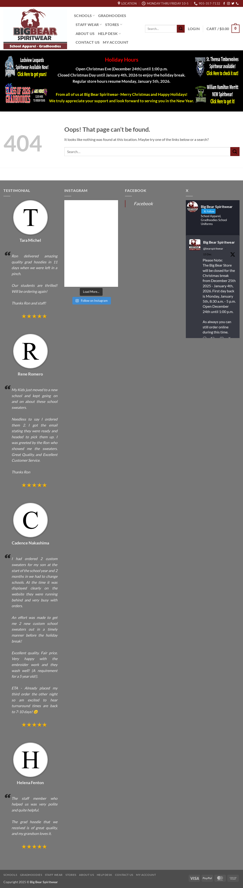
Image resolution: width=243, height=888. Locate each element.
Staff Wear (89, 24)
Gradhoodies (112, 15)
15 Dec (207, 254)
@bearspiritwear (213, 248)
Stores (113, 24)
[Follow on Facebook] (224, 3)
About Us (85, 33)
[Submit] (181, 29)
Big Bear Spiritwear (219, 242)
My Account (115, 42)
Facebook (143, 203)
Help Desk (109, 33)
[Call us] (237, 3)
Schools (84, 15)
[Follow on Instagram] (228, 3)
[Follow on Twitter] (232, 3)
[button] (194, 29)
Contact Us (88, 42)
